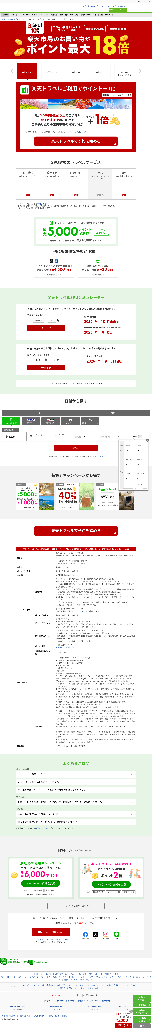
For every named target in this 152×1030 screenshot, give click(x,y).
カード (132, 2)
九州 (111, 974)
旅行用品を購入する (57, 1006)
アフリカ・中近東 (77, 980)
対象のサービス (142, 998)
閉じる (147, 440)
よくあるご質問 (142, 1019)
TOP (142, 1025)
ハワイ (112, 977)
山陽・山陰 (98, 974)
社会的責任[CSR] (38, 1016)
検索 (76, 448)
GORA (139, 2)
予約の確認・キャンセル (117, 10)
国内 (39, 413)
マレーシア (89, 977)
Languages (121, 6)
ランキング (135, 985)
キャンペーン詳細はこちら (77, 132)
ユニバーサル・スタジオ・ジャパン (98, 985)
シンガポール (33, 977)
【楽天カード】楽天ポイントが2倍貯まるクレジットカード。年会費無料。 (83, 1001)
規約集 (57, 1016)
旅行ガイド (109, 15)
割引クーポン (86, 15)
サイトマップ (104, 6)
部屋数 (78, 437)
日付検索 (142, 1004)
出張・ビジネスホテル (30, 985)
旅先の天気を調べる (95, 1006)
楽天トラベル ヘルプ (43, 828)
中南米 (66, 980)
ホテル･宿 (11, 421)
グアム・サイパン (101, 977)
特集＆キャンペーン (142, 1011)
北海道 (35, 974)
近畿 (90, 974)
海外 (113, 413)
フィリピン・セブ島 (66, 977)
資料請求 (65, 1016)
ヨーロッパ (137, 977)
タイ (24, 977)
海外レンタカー (80, 988)
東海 (84, 974)
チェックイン (41, 435)
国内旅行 (5, 15)
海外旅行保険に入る (17, 1006)
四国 (106, 974)
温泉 (42, 985)
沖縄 (116, 974)
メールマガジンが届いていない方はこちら (51, 939)
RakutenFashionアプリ (124, 73)
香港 (13, 977)
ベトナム (79, 977)
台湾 (19, 977)
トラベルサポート (94, 988)
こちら (82, 611)
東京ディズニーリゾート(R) (72, 985)
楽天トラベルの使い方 (90, 6)
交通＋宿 (14, 15)
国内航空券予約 (66, 988)
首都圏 (55, 974)
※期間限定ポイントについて (66, 647)
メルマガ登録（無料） (54, 932)
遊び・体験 (64, 15)
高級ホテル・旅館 (53, 985)
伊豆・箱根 (64, 974)
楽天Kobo (76, 72)
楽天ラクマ (100, 72)
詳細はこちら (42, 204)
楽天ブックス (52, 72)
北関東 (48, 974)
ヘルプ (113, 6)
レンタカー (25, 15)
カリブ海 (89, 980)
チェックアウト (59, 435)
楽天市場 (147, 2)
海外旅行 (54, 15)
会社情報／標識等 (8, 1016)
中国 (8, 977)
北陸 (79, 974)
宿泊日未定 (10, 430)
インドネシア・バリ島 (48, 977)
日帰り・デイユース (90, 421)
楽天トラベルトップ (9, 19)
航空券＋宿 (30, 421)
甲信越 (73, 974)
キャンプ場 (74, 15)
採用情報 (49, 1016)
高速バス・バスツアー (40, 15)
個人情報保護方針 (23, 1016)
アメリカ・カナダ (124, 977)
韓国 (3, 977)
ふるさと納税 (98, 15)
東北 (42, 974)
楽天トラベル (14, 9)
